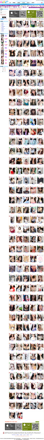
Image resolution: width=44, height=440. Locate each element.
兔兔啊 (6, 45)
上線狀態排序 (3, 26)
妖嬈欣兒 (6, 36)
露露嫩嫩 (6, 54)
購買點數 (17, 434)
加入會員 (24, 434)
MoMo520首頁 (38, 0)
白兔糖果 (6, 57)
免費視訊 (19, 27)
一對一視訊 (12, 184)
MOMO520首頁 (14, 434)
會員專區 (21, 434)
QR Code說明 (37, 421)
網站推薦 (2, 27)
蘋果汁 (6, 42)
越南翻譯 (6, 60)
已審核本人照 (3, 28)
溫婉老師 (6, 63)
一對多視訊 (12, 76)
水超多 (6, 51)
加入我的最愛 (41, 0)
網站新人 (2, 25)
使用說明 (28, 434)
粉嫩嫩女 (6, 48)
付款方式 (31, 434)
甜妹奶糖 (6, 39)
